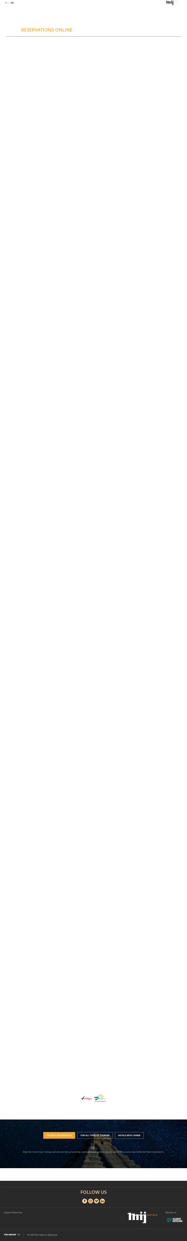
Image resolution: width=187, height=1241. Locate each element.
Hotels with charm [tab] (129, 1135)
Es (6, 2)
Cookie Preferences (13, 1212)
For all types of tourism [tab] (95, 1135)
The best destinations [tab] (59, 1135)
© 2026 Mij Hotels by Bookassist (42, 1234)
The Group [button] (12, 1234)
